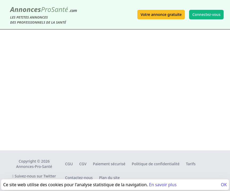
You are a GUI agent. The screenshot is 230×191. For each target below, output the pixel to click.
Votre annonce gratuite (161, 14)
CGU (69, 163)
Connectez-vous (206, 14)
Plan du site (109, 177)
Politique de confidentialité (156, 163)
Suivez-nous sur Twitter (34, 176)
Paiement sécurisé (109, 163)
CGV (82, 163)
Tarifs (190, 163)
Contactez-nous (79, 177)
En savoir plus (163, 185)
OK (224, 185)
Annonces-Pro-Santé (34, 166)
